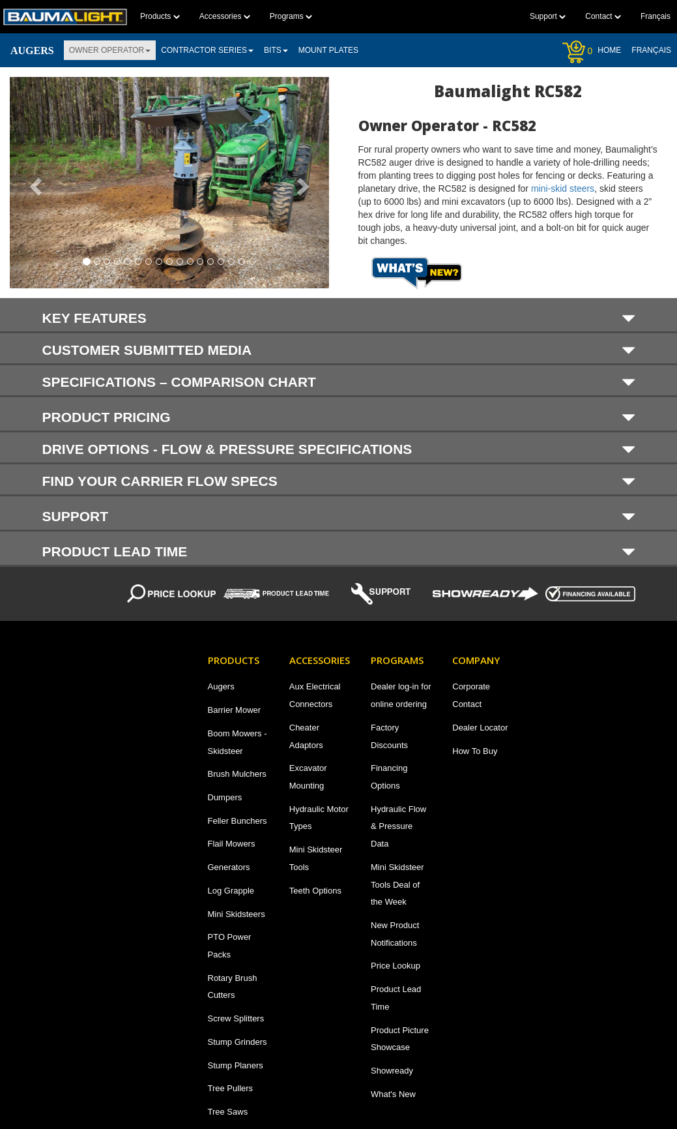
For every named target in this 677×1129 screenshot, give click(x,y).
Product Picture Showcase (400, 1039)
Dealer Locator (480, 727)
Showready (392, 1071)
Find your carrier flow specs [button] (338, 481)
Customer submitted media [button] (338, 350)
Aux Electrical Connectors (315, 695)
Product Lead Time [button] (338, 551)
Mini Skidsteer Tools (316, 858)
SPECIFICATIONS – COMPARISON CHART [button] (338, 382)
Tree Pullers (230, 1088)
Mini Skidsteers (236, 914)
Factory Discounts (389, 736)
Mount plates (328, 50)
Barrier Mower (234, 710)
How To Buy (474, 751)
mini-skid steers (562, 188)
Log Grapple (231, 891)
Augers (221, 686)
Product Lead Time (396, 998)
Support (548, 16)
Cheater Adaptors (306, 736)
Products (160, 16)
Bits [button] (276, 50)
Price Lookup (395, 966)
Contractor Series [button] (207, 50)
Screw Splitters (236, 1018)
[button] (33, 182)
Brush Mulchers (237, 774)
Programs (291, 16)
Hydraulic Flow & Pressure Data (398, 826)
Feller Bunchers (237, 821)
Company (476, 660)
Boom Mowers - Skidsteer (237, 742)
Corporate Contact (471, 695)
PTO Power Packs (230, 945)
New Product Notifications (395, 934)
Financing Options (389, 776)
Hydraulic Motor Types (319, 818)
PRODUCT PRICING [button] (338, 417)
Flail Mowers (231, 844)
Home (609, 50)
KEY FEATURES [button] (338, 317)
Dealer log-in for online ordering (401, 695)
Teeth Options (315, 891)
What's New (393, 1094)
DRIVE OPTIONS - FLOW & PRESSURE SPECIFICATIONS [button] (338, 449)
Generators (229, 867)
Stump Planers (235, 1065)
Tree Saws (228, 1112)
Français (651, 50)
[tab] (338, 315)
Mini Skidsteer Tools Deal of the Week (397, 884)
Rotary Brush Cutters (232, 987)
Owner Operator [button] (110, 50)
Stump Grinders (237, 1042)
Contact (603, 16)
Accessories (224, 16)
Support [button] (338, 516)
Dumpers (225, 797)
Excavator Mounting (308, 776)
